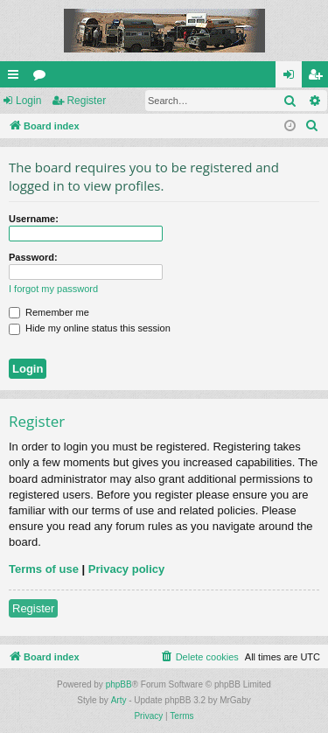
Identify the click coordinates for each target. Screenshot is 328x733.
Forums (42, 77)
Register (86, 100)
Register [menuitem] (319, 77)
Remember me (49, 312)
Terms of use (44, 569)
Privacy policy (126, 569)
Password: (33, 257)
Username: (34, 218)
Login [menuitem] (292, 77)
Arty (119, 700)
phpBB (119, 684)
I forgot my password (53, 288)
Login (28, 100)
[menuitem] (312, 126)
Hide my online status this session (90, 328)
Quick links (16, 77)
